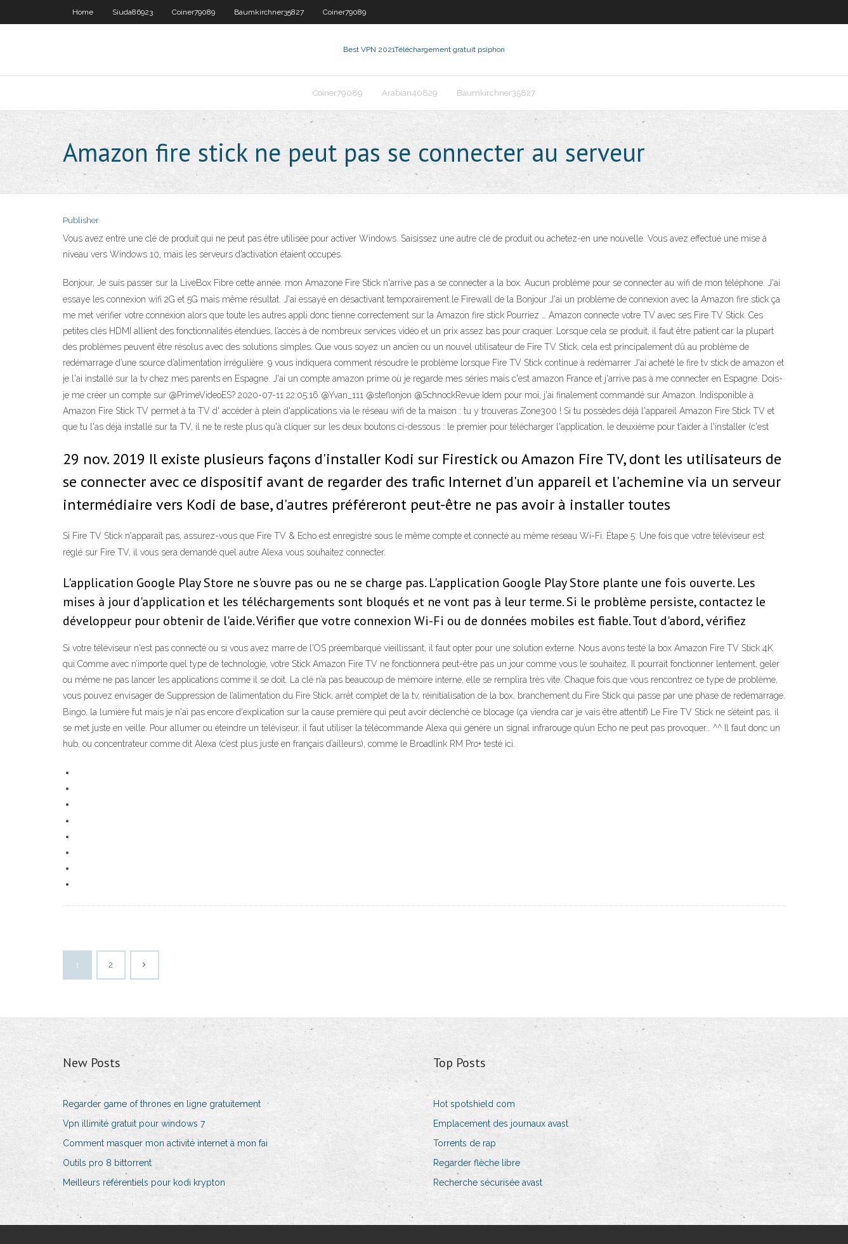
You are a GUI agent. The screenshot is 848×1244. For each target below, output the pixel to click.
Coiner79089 (193, 12)
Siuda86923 (132, 12)
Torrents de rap (464, 1143)
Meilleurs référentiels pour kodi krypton (144, 1182)
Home (82, 12)
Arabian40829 (410, 93)
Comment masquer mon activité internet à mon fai (165, 1143)
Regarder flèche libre (476, 1163)
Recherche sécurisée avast (487, 1182)
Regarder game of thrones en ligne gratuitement (162, 1104)
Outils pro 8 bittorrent (107, 1163)
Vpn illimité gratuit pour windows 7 (134, 1123)
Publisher (81, 220)
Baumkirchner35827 (269, 12)
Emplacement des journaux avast (500, 1123)
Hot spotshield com (474, 1104)
